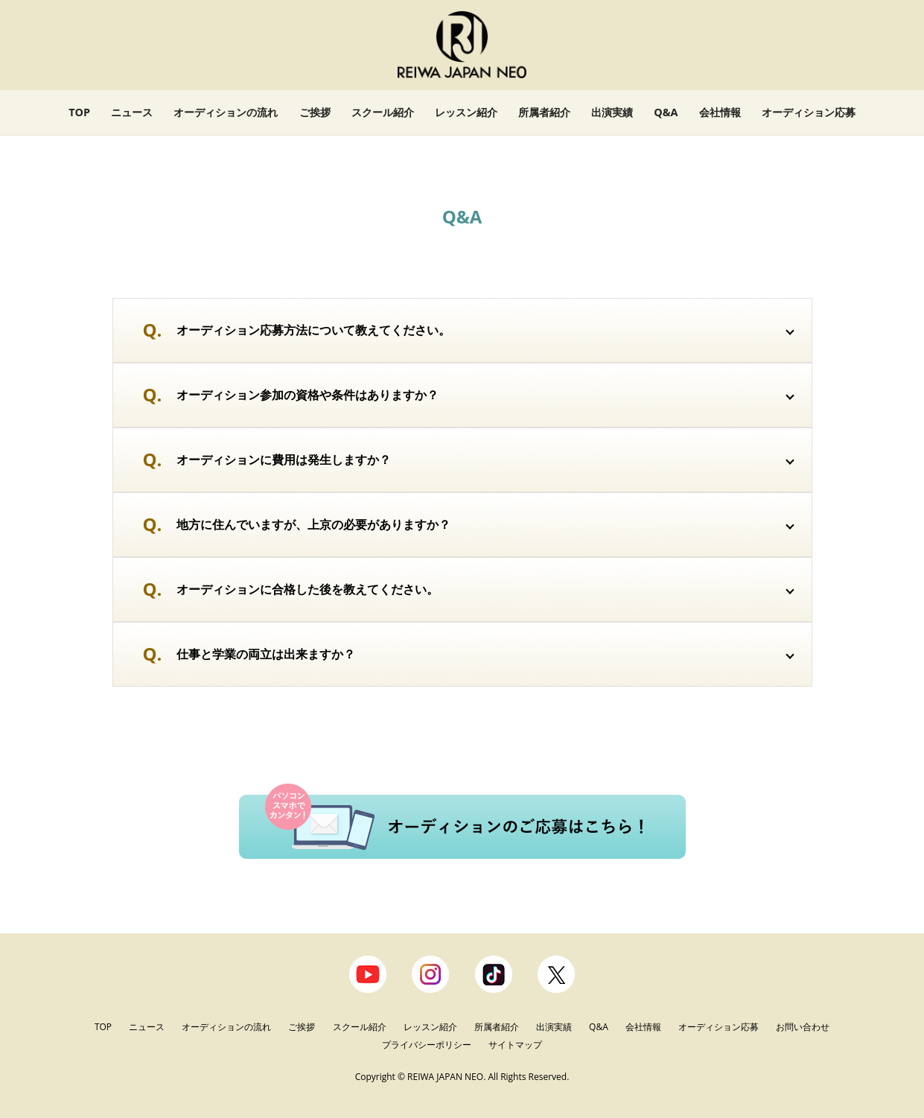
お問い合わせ (802, 1026)
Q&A (666, 112)
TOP (79, 112)
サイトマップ (515, 1044)
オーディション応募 (809, 112)
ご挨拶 (315, 112)
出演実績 (612, 112)
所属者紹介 (544, 112)
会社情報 (720, 112)
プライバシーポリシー (428, 1044)
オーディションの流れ (225, 112)
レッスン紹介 (466, 112)
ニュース (132, 112)
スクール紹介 (382, 112)
